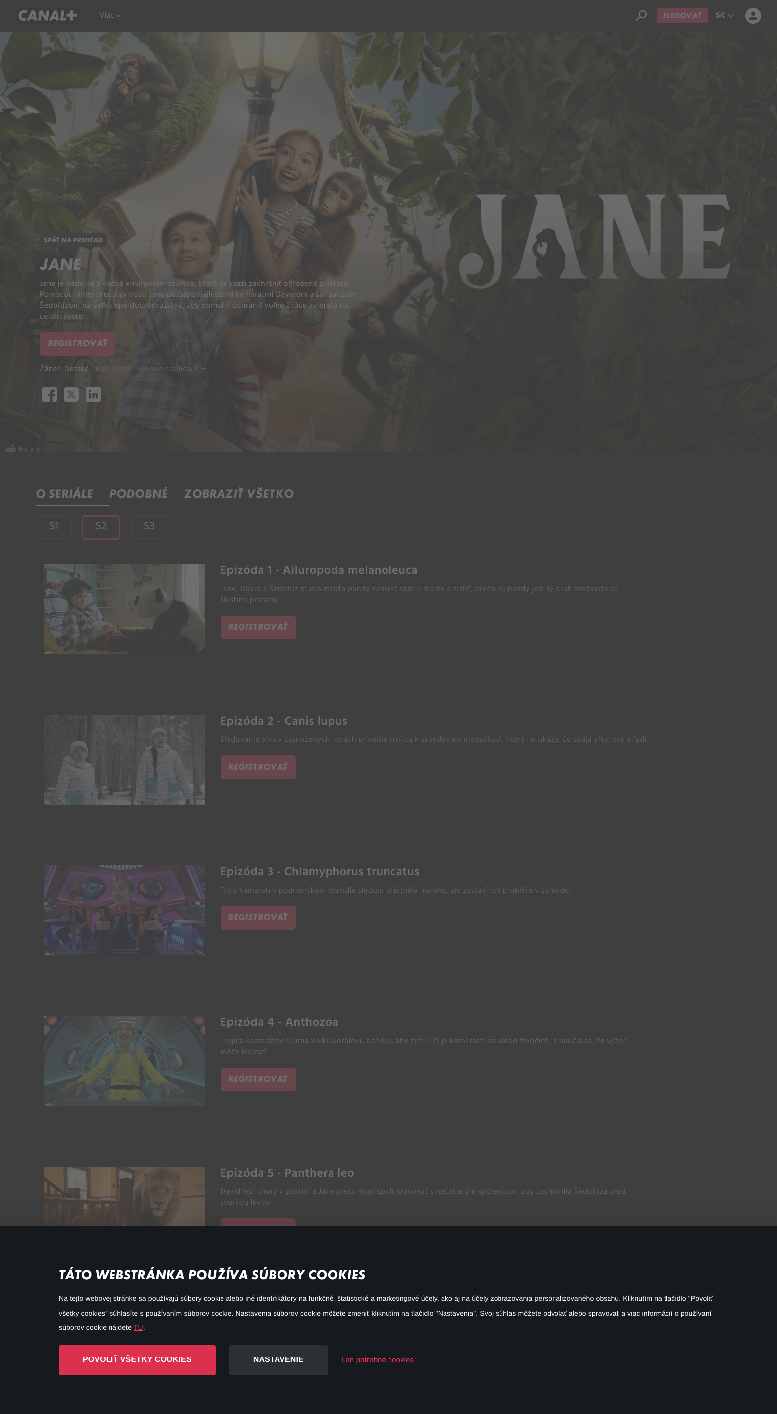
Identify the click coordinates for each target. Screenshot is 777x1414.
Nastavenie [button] (278, 1360)
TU (138, 1327)
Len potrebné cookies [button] (377, 1360)
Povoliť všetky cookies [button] (137, 1360)
